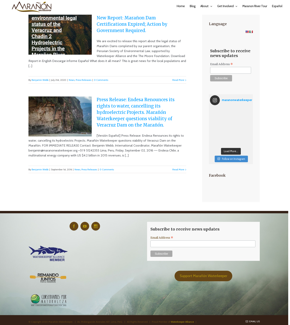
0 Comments (101, 79)
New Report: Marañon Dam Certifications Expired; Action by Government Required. (132, 24)
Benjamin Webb (40, 79)
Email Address (221, 64)
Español (277, 6)
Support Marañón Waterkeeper (203, 276)
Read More (178, 79)
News (72, 79)
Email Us (253, 321)
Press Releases (83, 79)
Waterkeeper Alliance (182, 321)
